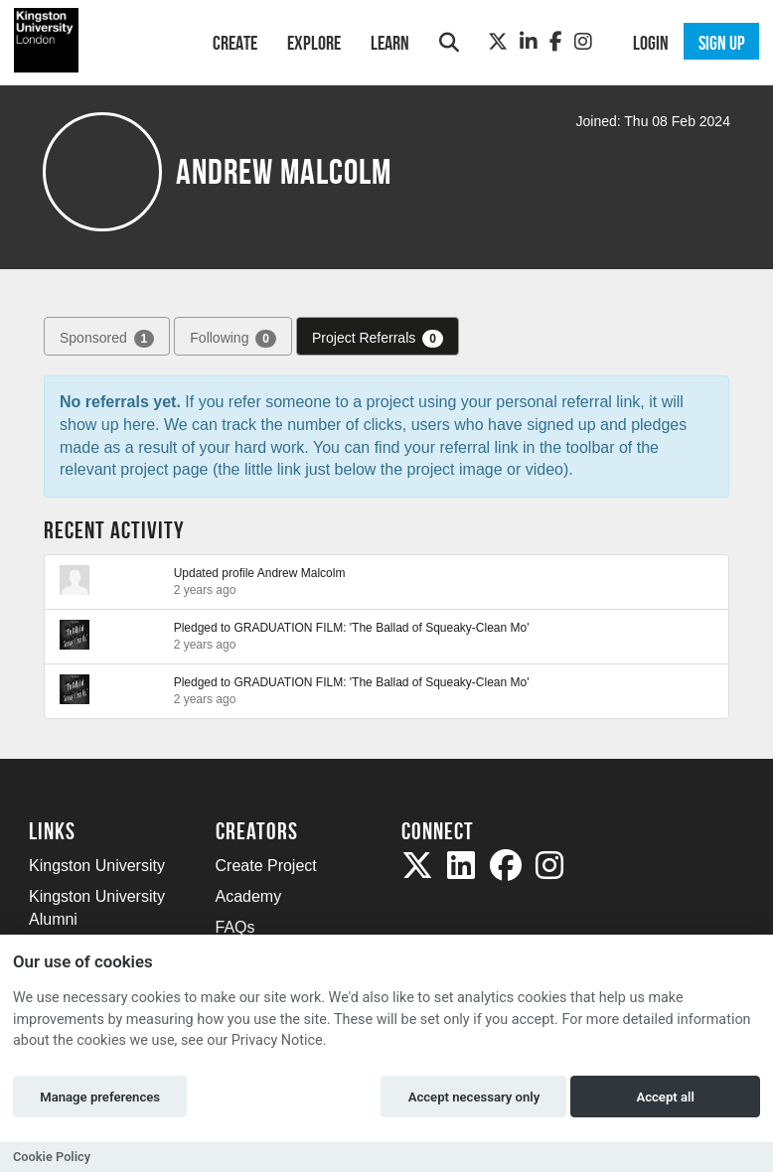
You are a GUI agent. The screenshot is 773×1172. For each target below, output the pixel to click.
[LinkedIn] (528, 41)
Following (233, 339)
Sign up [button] (721, 43)
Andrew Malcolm (301, 573)
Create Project (266, 865)
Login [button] (651, 43)
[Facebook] (555, 41)
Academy (249, 896)
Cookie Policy (51, 1156)
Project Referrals (377, 339)
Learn (390, 43)
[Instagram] (583, 41)
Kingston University (97, 865)
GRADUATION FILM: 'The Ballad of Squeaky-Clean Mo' (381, 628)
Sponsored (107, 339)
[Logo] (95, 40)
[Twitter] (498, 41)
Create (235, 43)
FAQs (235, 927)
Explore (314, 43)
